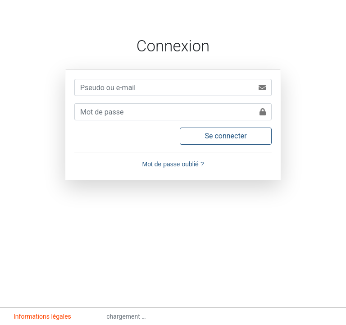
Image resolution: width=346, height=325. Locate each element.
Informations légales (43, 316)
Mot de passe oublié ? (173, 164)
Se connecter (225, 136)
